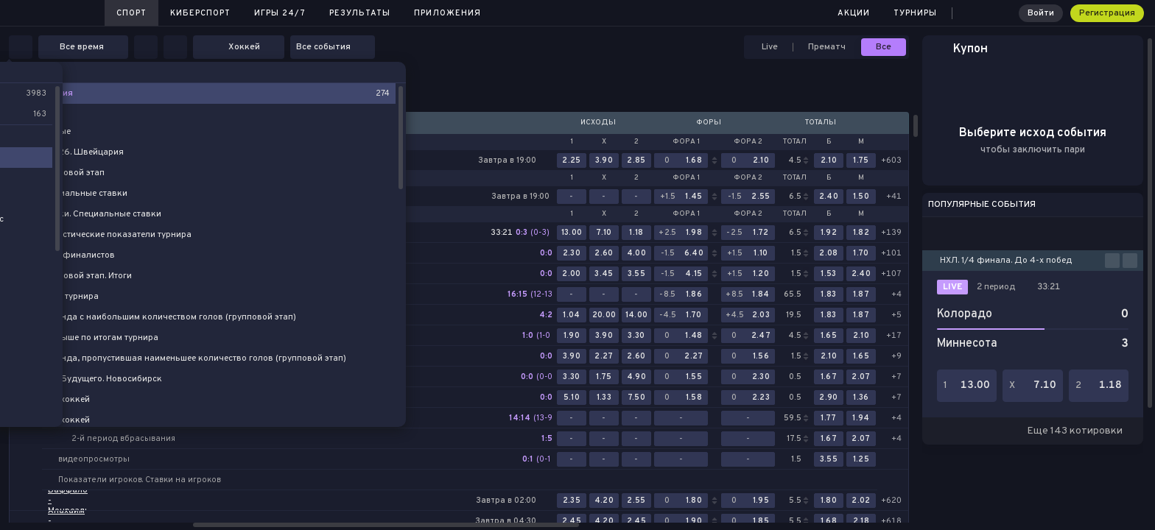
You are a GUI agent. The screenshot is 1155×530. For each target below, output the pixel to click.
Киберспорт (200, 13)
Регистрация (1107, 13)
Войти (1041, 13)
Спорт (131, 13)
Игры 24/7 (280, 13)
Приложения (447, 13)
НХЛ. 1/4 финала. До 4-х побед (1006, 260)
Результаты (359, 13)
